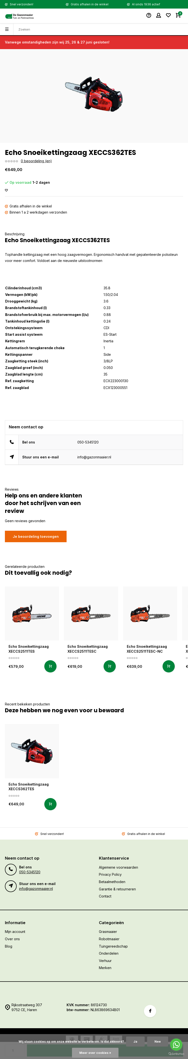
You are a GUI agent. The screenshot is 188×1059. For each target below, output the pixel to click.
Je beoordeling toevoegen (36, 536)
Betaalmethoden (112, 882)
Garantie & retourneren (117, 889)
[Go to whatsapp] (176, 1044)
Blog (8, 946)
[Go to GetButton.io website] (176, 1054)
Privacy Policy (110, 874)
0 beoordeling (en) (36, 161)
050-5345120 (88, 442)
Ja (135, 1041)
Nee (157, 1041)
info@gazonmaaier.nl (94, 457)
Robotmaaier (109, 939)
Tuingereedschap (113, 946)
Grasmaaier (108, 931)
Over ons (12, 939)
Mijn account (15, 931)
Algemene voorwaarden (118, 867)
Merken (105, 968)
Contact (105, 896)
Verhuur (105, 961)
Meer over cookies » (95, 1053)
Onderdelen (108, 953)
